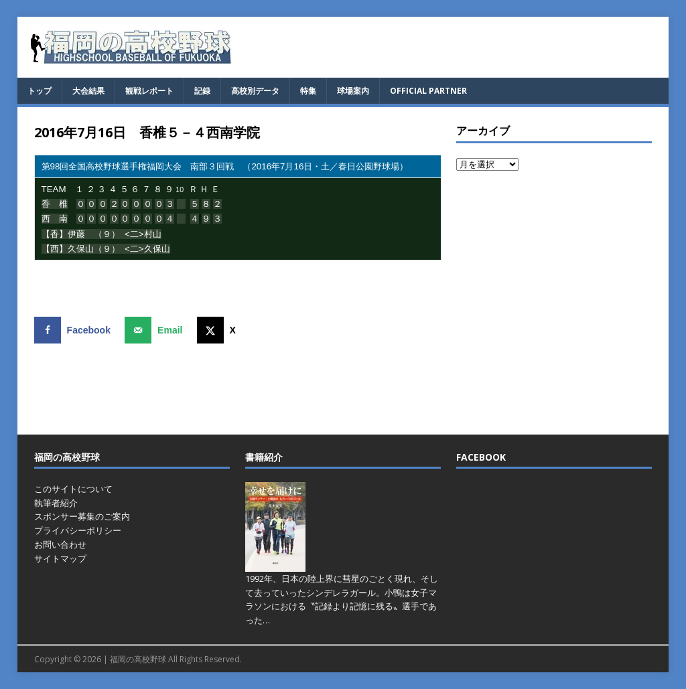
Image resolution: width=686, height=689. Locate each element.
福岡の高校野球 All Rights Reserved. (176, 659)
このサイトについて (73, 489)
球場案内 (353, 90)
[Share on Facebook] (75, 330)
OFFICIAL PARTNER (428, 90)
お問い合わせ (60, 544)
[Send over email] (156, 330)
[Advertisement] (554, 302)
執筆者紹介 (56, 503)
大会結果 (88, 90)
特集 (308, 90)
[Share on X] (219, 330)
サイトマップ (60, 558)
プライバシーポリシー (77, 530)
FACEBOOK (481, 457)
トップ (39, 90)
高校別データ (255, 90)
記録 (202, 90)
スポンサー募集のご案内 (82, 516)
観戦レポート (149, 90)
